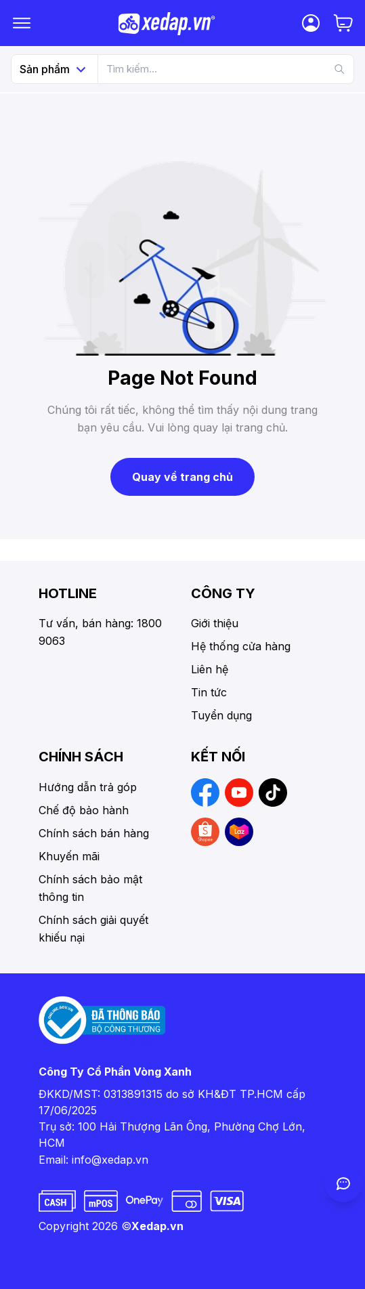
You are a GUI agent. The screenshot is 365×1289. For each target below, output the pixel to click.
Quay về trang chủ (182, 477)
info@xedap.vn (110, 1159)
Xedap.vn (157, 1226)
